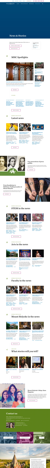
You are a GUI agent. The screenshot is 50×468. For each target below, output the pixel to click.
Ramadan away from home (24, 369)
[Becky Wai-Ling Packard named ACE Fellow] (19, 71)
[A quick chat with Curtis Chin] (39, 65)
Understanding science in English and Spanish (24, 133)
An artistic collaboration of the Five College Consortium (12, 259)
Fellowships (7, 143)
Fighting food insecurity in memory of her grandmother (11, 133)
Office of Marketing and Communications (13, 416)
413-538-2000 (10, 452)
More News (15, 147)
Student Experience (31, 3)
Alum (13, 230)
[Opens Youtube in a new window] (41, 449)
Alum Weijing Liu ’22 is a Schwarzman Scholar (23, 223)
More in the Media (16, 110)
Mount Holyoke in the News (38, 340)
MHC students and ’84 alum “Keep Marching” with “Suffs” (25, 259)
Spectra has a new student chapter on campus (37, 223)
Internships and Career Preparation (23, 268)
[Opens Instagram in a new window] (37, 449)
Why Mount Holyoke (37, 3)
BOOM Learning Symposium (38, 72)
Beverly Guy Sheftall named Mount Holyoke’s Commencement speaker (37, 133)
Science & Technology (37, 86)
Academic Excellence (37, 84)
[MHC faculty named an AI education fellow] (39, 78)
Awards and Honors (37, 85)
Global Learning (24, 229)
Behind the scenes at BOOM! (37, 369)
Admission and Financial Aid (24, 3)
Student (33, 230)
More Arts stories (16, 272)
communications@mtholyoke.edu (11, 420)
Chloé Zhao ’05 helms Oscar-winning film (37, 259)
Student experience (37, 230)
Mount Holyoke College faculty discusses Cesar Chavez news (38, 331)
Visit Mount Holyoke (31, 448)
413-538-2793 (25, 425)
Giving (29, 447)
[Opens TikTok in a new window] (37, 450)
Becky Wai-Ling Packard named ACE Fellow (23, 295)
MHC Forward (12, 232)
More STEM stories (16, 236)
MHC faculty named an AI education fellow (38, 83)
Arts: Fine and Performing (9, 265)
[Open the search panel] (42, 3)
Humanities (7, 232)
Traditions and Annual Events (35, 143)
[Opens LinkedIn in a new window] (40, 449)
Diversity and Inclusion (22, 141)
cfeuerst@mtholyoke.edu (19, 425)
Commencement (37, 142)
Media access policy (14, 48)
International (12, 143)
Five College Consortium (9, 338)
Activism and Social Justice (35, 302)
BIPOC (13, 142)
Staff (15, 143)
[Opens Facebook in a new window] (38, 449)
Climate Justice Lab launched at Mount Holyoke (37, 295)
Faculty (40, 85)
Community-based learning (12, 303)
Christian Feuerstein (19, 422)
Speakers (36, 73)
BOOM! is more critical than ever (11, 370)
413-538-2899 (18, 420)
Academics (18, 3)
